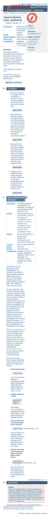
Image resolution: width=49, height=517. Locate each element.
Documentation (23, 13)
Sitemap (45, 4)
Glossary (38, 4)
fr (24, 23)
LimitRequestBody (18, 136)
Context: (10, 244)
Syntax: (9, 213)
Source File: (8, 39)
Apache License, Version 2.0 (24, 508)
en (20, 23)
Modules (21, 4)
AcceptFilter (18, 329)
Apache (5, 13)
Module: (10, 249)
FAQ (33, 4)
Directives (28, 4)
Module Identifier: (10, 37)
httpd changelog (33, 39)
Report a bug (33, 44)
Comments (32, 49)
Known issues (33, 41)
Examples (32, 28)
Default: (9, 234)
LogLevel (18, 69)
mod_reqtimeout (17, 409)
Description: (8, 27)
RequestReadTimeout (34, 33)
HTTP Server (13, 13)
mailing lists (20, 501)
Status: (6, 35)
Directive (12, 200)
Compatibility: (8, 41)
